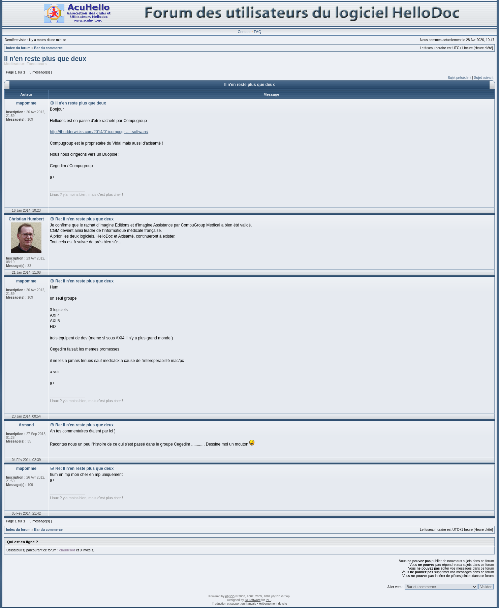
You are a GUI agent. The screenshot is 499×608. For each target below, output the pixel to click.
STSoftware (252, 600)
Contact (244, 32)
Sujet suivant (483, 78)
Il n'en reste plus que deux (45, 58)
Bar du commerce (48, 48)
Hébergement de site (273, 603)
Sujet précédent (459, 78)
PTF (268, 600)
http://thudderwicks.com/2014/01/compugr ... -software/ (99, 131)
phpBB (230, 596)
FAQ (257, 32)
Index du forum (18, 48)
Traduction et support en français (234, 603)
